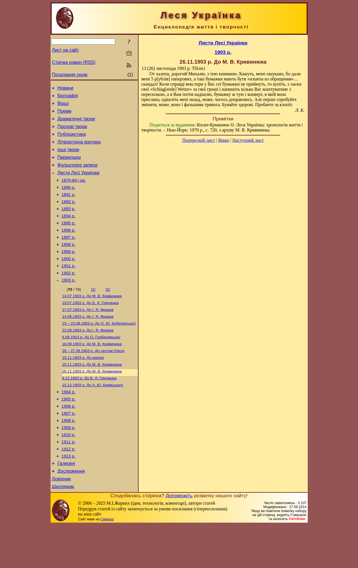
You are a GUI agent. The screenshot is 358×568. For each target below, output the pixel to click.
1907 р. (68, 448)
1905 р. (68, 432)
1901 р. (68, 287)
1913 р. (68, 496)
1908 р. (68, 456)
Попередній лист (198, 140)
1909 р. (68, 464)
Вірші (63, 106)
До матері (83, 386)
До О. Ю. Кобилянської (99, 349)
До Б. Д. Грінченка (90, 327)
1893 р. (68, 223)
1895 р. (68, 239)
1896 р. (68, 247)
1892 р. (68, 215)
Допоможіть (179, 538)
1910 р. (68, 472)
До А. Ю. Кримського (92, 416)
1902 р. (68, 295)
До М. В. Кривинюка (92, 320)
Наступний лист (248, 140)
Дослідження (71, 512)
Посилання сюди (69, 74)
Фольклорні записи (77, 174)
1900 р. (68, 279)
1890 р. (68, 199)
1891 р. (68, 207)
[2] (107, 312)
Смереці (107, 562)
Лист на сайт (65, 50)
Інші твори (68, 157)
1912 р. (68, 488)
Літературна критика (79, 148)
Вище (223, 140)
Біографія (67, 97)
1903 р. (68, 303)
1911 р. (68, 480)
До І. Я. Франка (88, 334)
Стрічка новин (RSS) (73, 62)
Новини (65, 88)
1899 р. (68, 271)
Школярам (63, 529)
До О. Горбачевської (91, 364)
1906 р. (68, 440)
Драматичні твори (76, 123)
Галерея (66, 504)
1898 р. (68, 263)
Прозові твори (72, 131)
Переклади (69, 165)
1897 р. (68, 255)
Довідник (61, 521)
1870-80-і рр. (73, 191)
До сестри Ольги (93, 379)
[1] (93, 312)
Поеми (64, 114)
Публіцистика (71, 140)
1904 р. (68, 424)
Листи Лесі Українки (78, 183)
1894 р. (68, 231)
